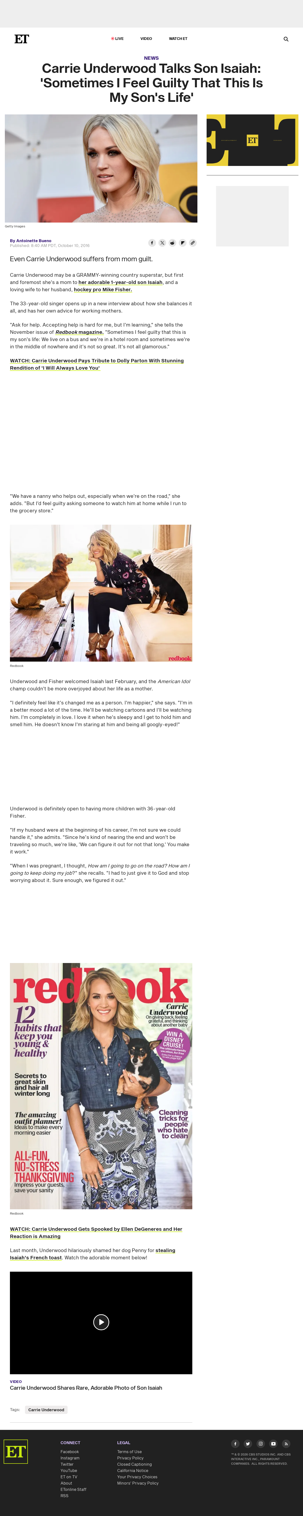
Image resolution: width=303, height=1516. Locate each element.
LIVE (119, 39)
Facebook (70, 1452)
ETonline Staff (73, 1490)
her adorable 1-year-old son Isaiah (120, 282)
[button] (101, 1322)
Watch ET (178, 39)
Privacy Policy (130, 1458)
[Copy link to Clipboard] (192, 244)
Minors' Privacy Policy (138, 1483)
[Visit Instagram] (260, 1445)
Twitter (67, 1464)
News (151, 58)
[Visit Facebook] (235, 1445)
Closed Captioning (134, 1464)
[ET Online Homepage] (22, 39)
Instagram (70, 1458)
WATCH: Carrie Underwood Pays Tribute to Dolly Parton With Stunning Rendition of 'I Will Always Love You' (97, 364)
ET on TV (69, 1477)
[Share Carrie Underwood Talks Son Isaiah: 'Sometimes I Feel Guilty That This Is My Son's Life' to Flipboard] (182, 244)
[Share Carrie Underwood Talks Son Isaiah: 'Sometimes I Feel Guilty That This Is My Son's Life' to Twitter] (162, 244)
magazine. (79, 332)
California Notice (132, 1471)
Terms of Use (129, 1452)
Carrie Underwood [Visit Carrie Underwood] (46, 1410)
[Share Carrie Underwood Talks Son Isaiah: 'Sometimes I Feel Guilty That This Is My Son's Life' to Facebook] (152, 244)
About (66, 1483)
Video (146, 39)
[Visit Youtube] (273, 1445)
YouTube (69, 1471)
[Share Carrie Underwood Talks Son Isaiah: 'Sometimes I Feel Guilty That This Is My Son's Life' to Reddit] (172, 244)
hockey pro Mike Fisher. (103, 289)
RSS (65, 1496)
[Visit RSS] (286, 1445)
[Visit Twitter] (248, 1445)
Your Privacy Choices (137, 1477)
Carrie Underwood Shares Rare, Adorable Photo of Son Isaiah (86, 1388)
